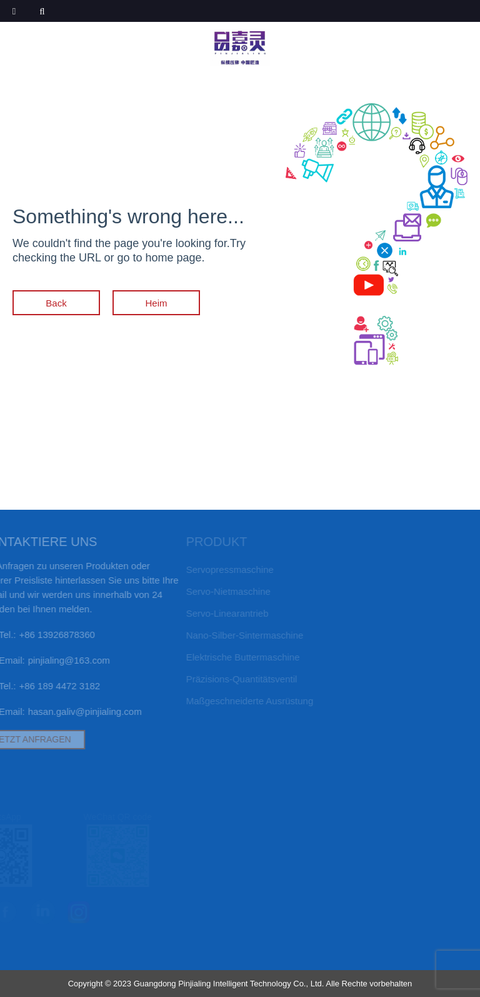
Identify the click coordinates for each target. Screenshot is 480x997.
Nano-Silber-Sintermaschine (235, 635)
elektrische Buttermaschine (233, 657)
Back (56, 303)
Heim (157, 303)
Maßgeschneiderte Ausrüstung (239, 701)
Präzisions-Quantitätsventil (232, 679)
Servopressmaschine (220, 569)
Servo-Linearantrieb (217, 613)
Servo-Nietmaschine (218, 591)
